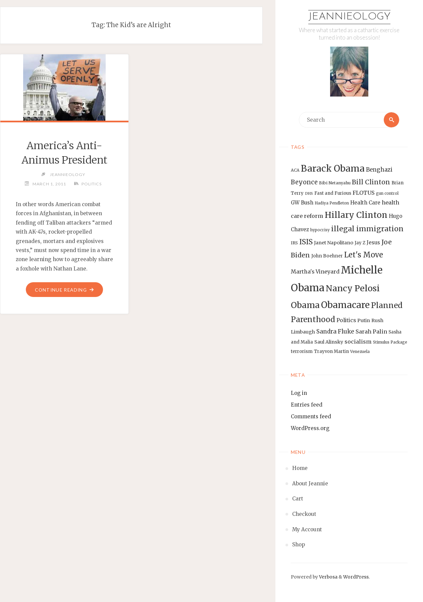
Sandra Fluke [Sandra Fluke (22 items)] (335, 331)
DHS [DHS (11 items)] (309, 193)
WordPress (356, 577)
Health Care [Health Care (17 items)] (365, 202)
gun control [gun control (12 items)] (387, 193)
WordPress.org (310, 428)
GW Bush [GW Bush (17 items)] (302, 202)
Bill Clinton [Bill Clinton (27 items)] (371, 182)
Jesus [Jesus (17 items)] (373, 242)
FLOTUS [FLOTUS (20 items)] (364, 192)
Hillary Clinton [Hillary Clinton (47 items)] (356, 215)
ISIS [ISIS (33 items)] (306, 241)
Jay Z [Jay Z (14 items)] (360, 243)
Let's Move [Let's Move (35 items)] (363, 254)
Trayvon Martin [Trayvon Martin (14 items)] (331, 351)
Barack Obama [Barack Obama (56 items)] (333, 168)
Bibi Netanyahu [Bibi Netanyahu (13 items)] (335, 182)
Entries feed (306, 405)
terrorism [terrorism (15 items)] (302, 351)
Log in (299, 393)
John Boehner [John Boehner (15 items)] (327, 256)
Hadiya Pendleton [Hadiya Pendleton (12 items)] (332, 203)
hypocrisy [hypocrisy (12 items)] (320, 230)
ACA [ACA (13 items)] (295, 170)
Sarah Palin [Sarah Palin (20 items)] (371, 331)
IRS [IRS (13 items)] (294, 242)
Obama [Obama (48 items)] (305, 305)
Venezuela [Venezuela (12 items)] (360, 351)
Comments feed (311, 416)
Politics (92, 183)
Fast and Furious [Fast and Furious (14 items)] (332, 193)
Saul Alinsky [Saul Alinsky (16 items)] (328, 342)
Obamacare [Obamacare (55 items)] (345, 304)
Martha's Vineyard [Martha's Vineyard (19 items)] (315, 271)
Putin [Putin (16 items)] (363, 320)
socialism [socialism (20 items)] (358, 341)
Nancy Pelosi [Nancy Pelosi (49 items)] (353, 288)
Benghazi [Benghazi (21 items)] (379, 169)
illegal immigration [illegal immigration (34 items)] (367, 228)
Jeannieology (349, 17)
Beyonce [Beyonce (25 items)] (304, 182)
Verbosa (327, 577)
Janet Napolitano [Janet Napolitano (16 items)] (333, 243)
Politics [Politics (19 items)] (346, 320)
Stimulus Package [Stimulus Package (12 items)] (390, 342)
